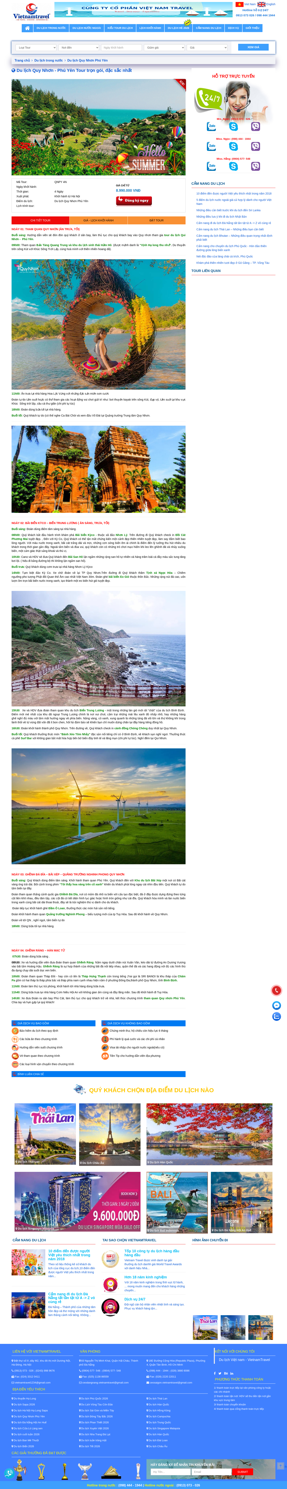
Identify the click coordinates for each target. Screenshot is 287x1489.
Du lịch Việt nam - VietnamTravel (244, 1360)
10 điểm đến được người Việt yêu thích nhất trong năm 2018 (234, 193)
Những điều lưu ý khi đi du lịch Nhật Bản (222, 216)
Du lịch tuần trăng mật (92, 1440)
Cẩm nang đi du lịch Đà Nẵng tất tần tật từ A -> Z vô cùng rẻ (234, 223)
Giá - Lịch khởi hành (99, 220)
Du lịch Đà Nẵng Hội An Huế (29, 1422)
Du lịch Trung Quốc (158, 1422)
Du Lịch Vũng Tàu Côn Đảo (96, 1404)
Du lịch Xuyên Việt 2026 (94, 1428)
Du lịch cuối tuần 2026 (25, 1434)
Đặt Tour (156, 220)
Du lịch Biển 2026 (23, 1446)
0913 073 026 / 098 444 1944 (255, 15)
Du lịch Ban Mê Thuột (25, 1440)
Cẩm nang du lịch (208, 27)
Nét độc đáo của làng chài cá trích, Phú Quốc (225, 256)
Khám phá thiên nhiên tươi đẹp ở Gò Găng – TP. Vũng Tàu (233, 262)
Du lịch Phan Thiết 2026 (94, 1422)
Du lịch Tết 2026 (89, 1446)
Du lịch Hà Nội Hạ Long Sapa (30, 1410)
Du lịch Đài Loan (157, 1440)
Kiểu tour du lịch (120, 27)
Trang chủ (24, 60)
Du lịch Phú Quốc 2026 (93, 1398)
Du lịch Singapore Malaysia (163, 1428)
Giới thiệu (252, 27)
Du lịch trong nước (51, 27)
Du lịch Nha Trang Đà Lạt (94, 1434)
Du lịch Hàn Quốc (157, 1404)
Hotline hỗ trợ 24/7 (256, 10)
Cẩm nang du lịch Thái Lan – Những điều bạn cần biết (230, 229)
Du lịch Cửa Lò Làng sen (27, 1428)
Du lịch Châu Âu (156, 1446)
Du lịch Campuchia (158, 1416)
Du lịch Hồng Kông (158, 1410)
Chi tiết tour (40, 220)
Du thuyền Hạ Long (24, 1398)
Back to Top (286, 1466)
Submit (242, 1471)
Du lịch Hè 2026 (178, 26)
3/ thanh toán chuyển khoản (230, 1404)
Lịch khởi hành (150, 27)
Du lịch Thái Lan (156, 1398)
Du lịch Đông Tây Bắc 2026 (96, 1416)
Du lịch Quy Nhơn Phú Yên (87, 60)
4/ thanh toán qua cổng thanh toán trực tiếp (239, 1408)
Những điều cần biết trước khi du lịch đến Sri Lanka (228, 210)
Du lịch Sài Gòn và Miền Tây (96, 1410)
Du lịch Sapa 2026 (23, 1404)
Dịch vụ (233, 27)
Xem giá (253, 47)
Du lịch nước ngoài (87, 27)
